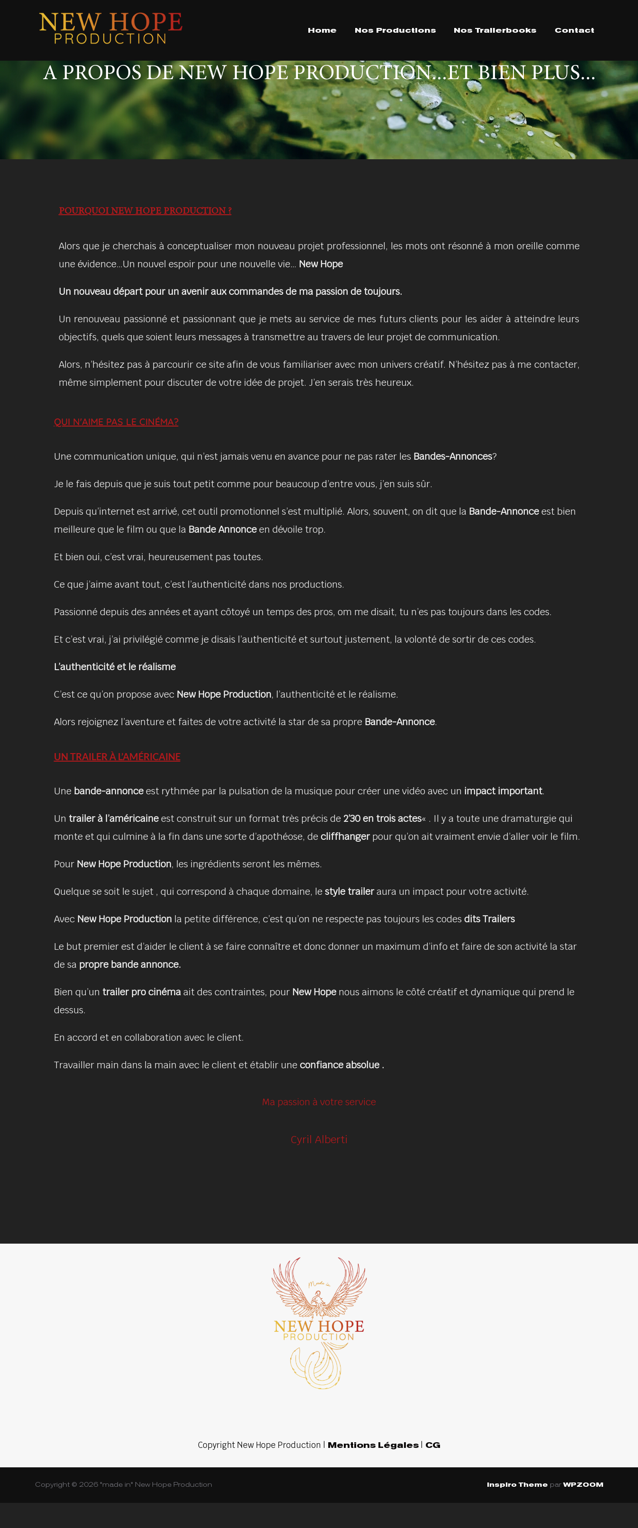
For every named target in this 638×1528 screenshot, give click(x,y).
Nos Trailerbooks (495, 30)
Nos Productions (395, 30)
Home (322, 30)
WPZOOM (583, 1510)
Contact (574, 30)
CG (431, 1471)
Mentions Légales (372, 1471)
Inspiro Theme (517, 1510)
